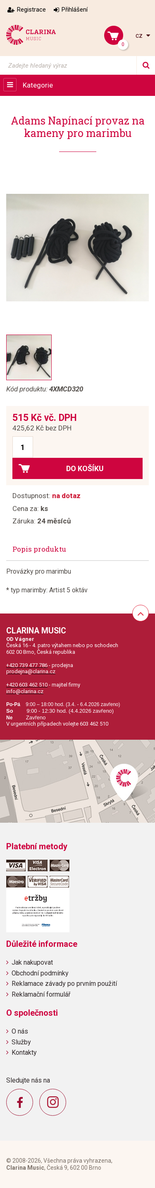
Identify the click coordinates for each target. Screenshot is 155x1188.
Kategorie (38, 85)
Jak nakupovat (32, 962)
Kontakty (24, 1052)
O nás (20, 1031)
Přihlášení (75, 9)
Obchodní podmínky (40, 973)
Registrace (31, 9)
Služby (21, 1042)
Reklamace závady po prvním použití (64, 984)
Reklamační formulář (41, 994)
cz (140, 35)
